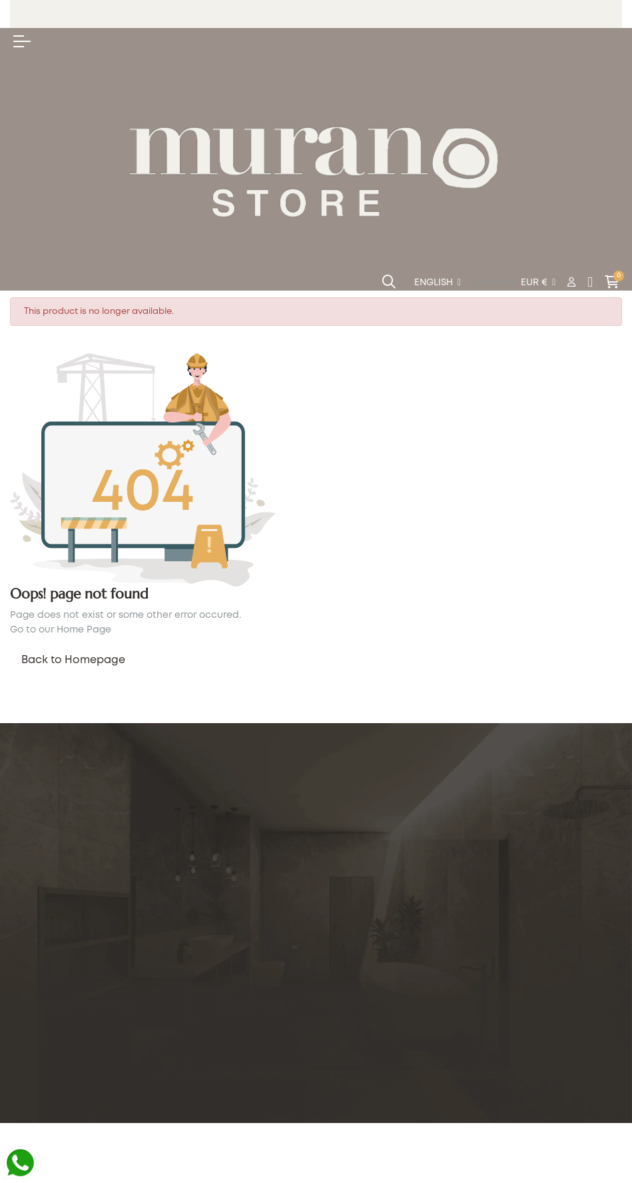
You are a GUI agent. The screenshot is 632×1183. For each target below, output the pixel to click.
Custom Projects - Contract (82, 985)
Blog (24, 1025)
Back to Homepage (73, 660)
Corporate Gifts (52, 945)
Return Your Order (260, 1045)
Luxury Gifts (42, 965)
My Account (245, 1005)
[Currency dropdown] (538, 283)
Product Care (46, 1005)
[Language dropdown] (437, 283)
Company (442, 1043)
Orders (232, 1025)
